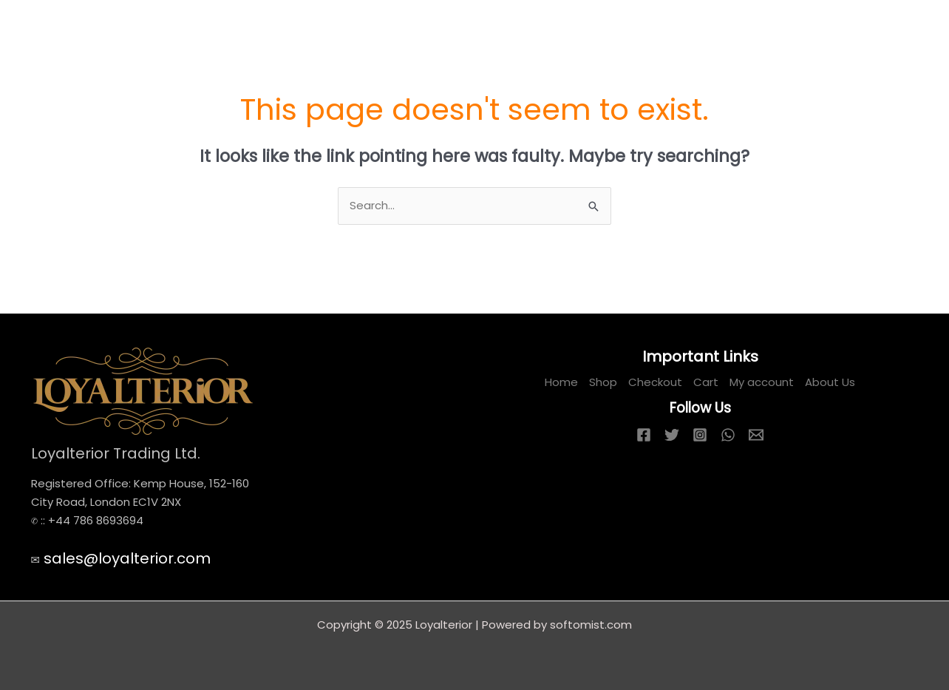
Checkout (655, 382)
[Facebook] (643, 434)
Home (561, 382)
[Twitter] (671, 434)
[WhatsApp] (728, 434)
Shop (603, 382)
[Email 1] (756, 434)
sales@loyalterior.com (127, 558)
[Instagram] (700, 434)
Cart (705, 382)
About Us (830, 382)
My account (761, 382)
